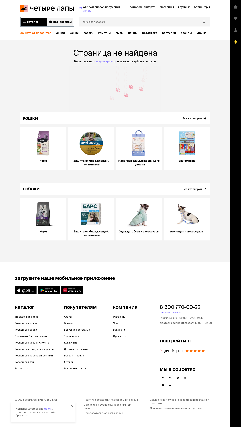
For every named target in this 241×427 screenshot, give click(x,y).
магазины (167, 7)
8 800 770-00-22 (180, 307)
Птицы (132, 33)
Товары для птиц (25, 362)
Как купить (71, 342)
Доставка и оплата (76, 349)
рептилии (169, 33)
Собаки (88, 33)
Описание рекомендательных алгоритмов (176, 408)
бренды (186, 33)
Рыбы (119, 33)
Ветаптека (149, 33)
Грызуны (104, 33)
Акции (68, 316)
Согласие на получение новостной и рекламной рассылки (179, 401)
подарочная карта (142, 7)
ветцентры (202, 7)
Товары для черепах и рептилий (34, 355)
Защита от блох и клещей (31, 336)
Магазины (119, 316)
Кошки (74, 33)
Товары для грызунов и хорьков (34, 349)
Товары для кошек (26, 323)
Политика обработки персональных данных (111, 399)
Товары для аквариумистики (32, 342)
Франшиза (119, 336)
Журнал (69, 362)
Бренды (69, 323)
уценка (201, 33)
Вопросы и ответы (75, 368)
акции (60, 33)
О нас (116, 323)
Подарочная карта (27, 316)
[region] (115, 33)
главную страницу (105, 61)
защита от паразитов (35, 33)
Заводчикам (71, 336)
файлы (48, 408)
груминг (184, 7)
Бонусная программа (77, 329)
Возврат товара (74, 355)
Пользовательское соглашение (103, 413)
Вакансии (119, 329)
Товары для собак (26, 329)
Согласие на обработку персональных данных (107, 406)
